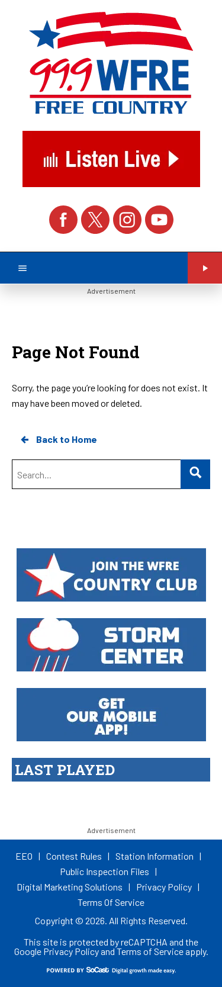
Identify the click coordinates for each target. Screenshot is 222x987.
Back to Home (58, 439)
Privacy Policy (71, 951)
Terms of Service (150, 951)
